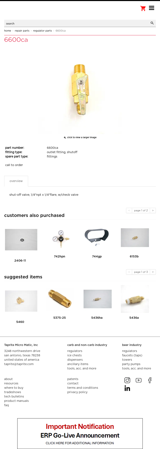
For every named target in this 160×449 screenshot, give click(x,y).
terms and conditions (82, 387)
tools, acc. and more (81, 368)
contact (73, 383)
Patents (72, 379)
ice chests (74, 355)
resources (11, 383)
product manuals (16, 401)
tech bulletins (14, 396)
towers (127, 359)
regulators (74, 351)
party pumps (131, 364)
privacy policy (77, 392)
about (8, 379)
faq (6, 405)
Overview (16, 181)
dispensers (75, 359)
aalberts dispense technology (25, 12)
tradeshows (12, 392)
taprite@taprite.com (19, 364)
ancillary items (77, 364)
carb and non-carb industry (87, 345)
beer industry (131, 345)
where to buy (13, 387)
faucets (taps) (132, 355)
